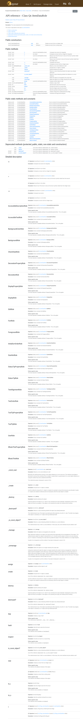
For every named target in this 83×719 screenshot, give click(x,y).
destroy (20, 149)
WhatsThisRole (33, 140)
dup (25, 83)
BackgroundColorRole (35, 105)
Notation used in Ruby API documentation (15, 19)
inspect (25, 86)
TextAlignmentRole (34, 130)
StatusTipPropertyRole (35, 126)
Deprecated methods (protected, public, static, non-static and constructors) (25, 34)
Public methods (11, 31)
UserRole (32, 137)
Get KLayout (37, 4)
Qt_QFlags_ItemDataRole (43, 706)
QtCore (11, 22)
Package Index (48, 4)
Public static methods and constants (16, 33)
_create (25, 67)
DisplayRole (32, 116)
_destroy (26, 69)
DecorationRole (33, 112)
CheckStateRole (33, 109)
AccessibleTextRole (34, 104)
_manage (26, 77)
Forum (57, 4)
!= (24, 52)
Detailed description (12, 36)
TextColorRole (33, 131)
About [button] (28, 4)
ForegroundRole (33, 121)
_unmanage (27, 79)
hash (25, 84)
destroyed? (21, 151)
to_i (25, 88)
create (20, 147)
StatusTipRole (33, 128)
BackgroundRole (33, 107)
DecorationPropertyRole (35, 110)
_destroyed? (27, 71)
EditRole (31, 117)
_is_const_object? (28, 74)
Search (75, 11)
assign (25, 81)
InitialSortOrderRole (34, 123)
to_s (25, 90)
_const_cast (27, 66)
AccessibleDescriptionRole (36, 102)
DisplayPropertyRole (34, 114)
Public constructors (12, 30)
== (24, 62)
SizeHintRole (32, 124)
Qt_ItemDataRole (26, 27)
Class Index (28, 10)
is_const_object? (22, 153)
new (32, 43)
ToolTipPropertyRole (34, 133)
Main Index (22, 10)
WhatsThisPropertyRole (35, 138)
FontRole (32, 119)
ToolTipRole (32, 135)
